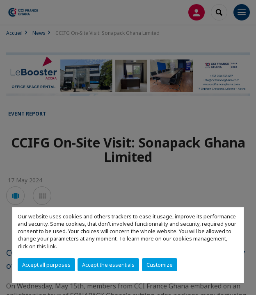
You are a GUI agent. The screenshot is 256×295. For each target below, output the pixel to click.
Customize (159, 264)
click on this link (37, 246)
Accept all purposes (46, 264)
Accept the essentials (108, 264)
